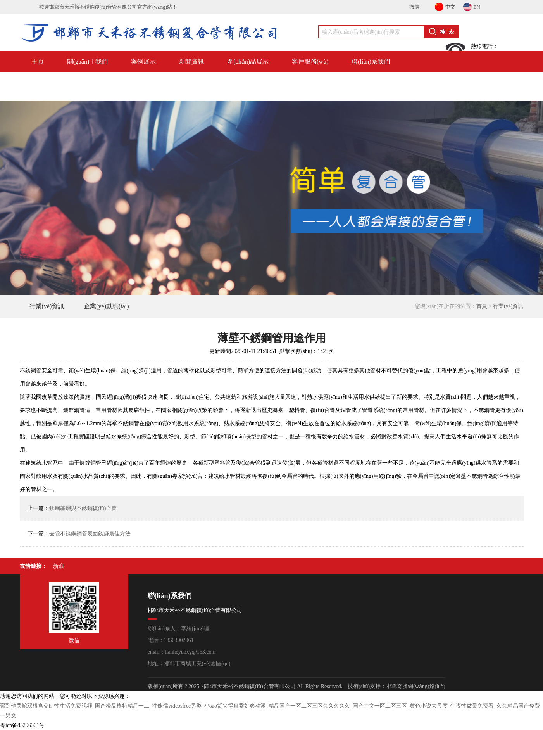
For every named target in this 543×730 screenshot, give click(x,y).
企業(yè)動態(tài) (106, 306)
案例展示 (143, 61)
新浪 (58, 566)
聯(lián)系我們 (371, 61)
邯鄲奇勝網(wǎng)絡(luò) (415, 686)
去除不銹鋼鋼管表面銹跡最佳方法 (90, 533)
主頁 (37, 61)
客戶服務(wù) (310, 61)
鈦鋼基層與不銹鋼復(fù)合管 (83, 508)
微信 (414, 7)
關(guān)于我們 (87, 61)
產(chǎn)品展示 (248, 61)
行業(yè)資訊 (46, 306)
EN (471, 5)
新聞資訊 (191, 61)
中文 (445, 5)
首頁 (481, 306)
